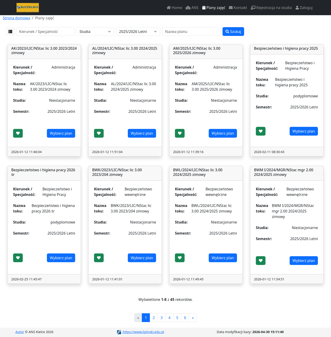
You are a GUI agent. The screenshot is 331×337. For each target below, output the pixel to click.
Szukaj (233, 31)
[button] (10, 31)
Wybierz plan (61, 133)
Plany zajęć (213, 7)
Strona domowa (16, 17)
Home (174, 7)
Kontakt (238, 7)
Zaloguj (304, 7)
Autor (19, 332)
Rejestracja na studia (271, 7)
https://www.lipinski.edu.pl (140, 332)
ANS (192, 7)
